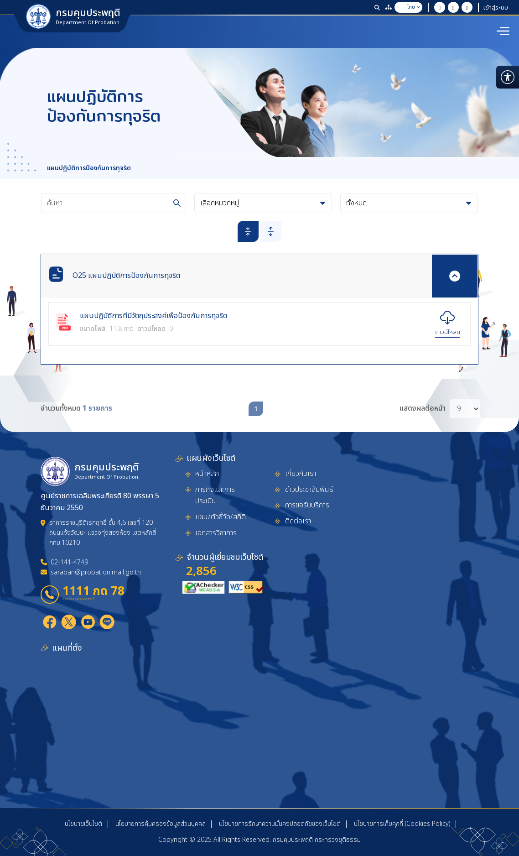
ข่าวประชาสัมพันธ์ (309, 489)
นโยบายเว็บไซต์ (83, 824)
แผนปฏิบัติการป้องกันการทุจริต (89, 168)
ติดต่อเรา (298, 521)
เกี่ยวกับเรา (300, 473)
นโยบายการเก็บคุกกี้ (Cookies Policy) (402, 824)
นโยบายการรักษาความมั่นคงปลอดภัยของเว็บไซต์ (280, 824)
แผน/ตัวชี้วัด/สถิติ (220, 517)
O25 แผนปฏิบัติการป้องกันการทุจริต (126, 275)
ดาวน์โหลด (447, 332)
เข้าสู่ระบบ (495, 7)
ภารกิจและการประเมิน (215, 495)
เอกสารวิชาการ (216, 532)
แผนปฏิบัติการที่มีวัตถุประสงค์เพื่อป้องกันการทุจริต (153, 316)
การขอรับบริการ (307, 505)
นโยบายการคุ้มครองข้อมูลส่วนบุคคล (160, 824)
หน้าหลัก (207, 473)
